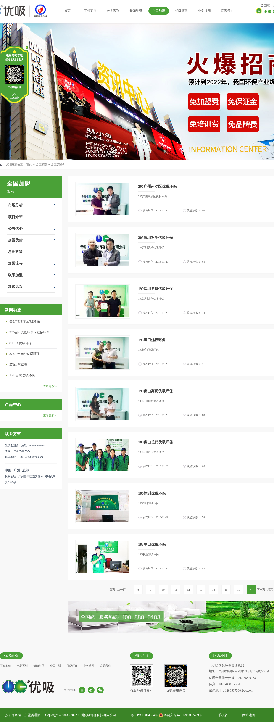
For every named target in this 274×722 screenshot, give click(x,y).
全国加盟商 (58, 164)
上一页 (121, 589)
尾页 (270, 589)
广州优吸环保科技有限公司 (97, 715)
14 (213, 589)
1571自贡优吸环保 (22, 375)
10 (163, 589)
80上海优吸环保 (20, 343)
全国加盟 (41, 164)
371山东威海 (18, 364)
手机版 (222, 715)
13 (201, 589)
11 (175, 589)
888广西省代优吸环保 (24, 321)
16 (238, 589)
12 (188, 589)
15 (226, 589)
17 (251, 589)
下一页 (261, 589)
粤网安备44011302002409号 (183, 715)
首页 (67, 11)
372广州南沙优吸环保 (24, 354)
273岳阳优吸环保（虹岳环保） (31, 332)
